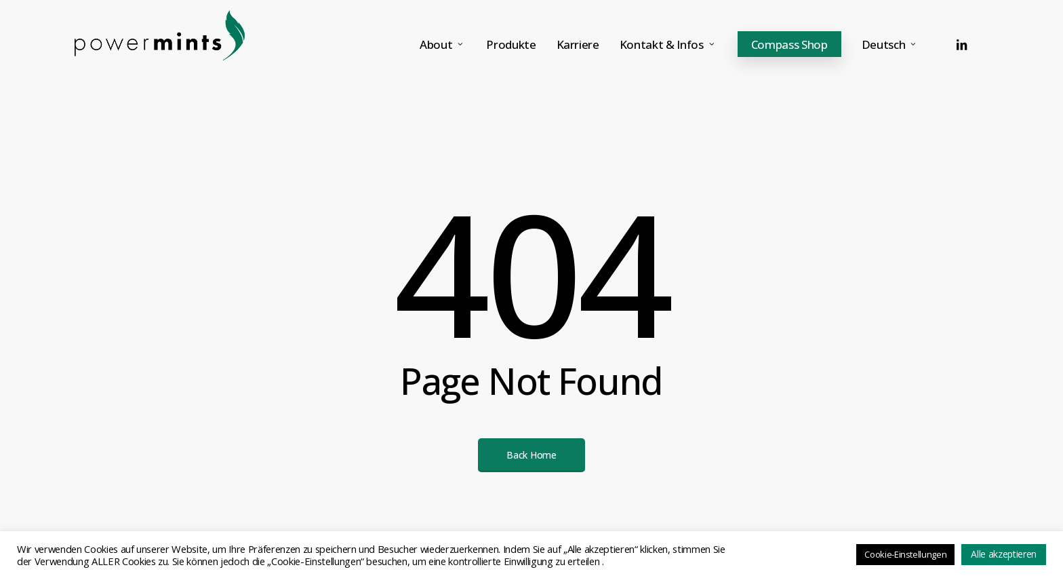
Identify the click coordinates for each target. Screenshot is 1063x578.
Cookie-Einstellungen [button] (905, 554)
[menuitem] (890, 44)
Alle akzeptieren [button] (1004, 553)
